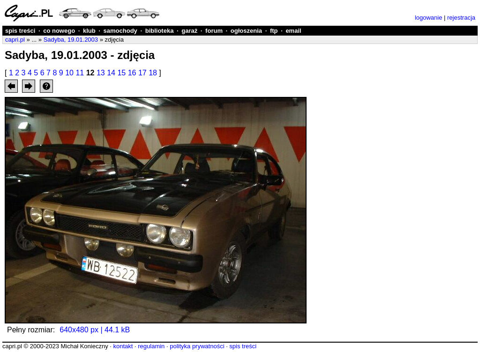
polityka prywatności (197, 346)
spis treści (20, 30)
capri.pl (15, 39)
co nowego (59, 30)
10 (69, 73)
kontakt (123, 346)
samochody (120, 30)
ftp (274, 30)
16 (132, 73)
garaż (189, 30)
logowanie (428, 17)
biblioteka (159, 30)
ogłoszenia (246, 30)
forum (214, 30)
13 (101, 73)
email (293, 30)
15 (121, 73)
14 (111, 73)
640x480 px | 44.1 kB (95, 330)
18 (153, 73)
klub (89, 30)
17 (142, 73)
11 (79, 73)
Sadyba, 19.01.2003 (71, 39)
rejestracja (461, 17)
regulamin (151, 346)
